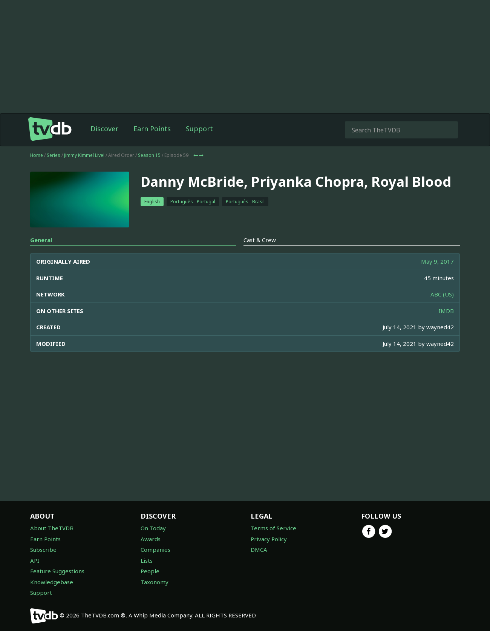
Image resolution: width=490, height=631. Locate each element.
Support (199, 128)
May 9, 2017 (437, 261)
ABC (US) (442, 294)
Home (36, 155)
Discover (104, 128)
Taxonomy (154, 582)
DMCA (259, 549)
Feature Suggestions (57, 571)
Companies (155, 549)
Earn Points (152, 128)
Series (53, 155)
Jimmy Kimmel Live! (84, 155)
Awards (151, 539)
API (34, 560)
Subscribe (43, 549)
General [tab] (41, 240)
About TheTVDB (52, 528)
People (150, 571)
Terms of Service (273, 528)
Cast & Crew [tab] (259, 240)
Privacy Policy (269, 539)
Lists (147, 560)
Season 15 (149, 155)
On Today (153, 528)
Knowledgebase (51, 582)
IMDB (446, 311)
